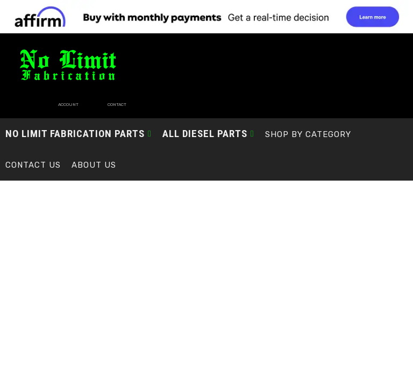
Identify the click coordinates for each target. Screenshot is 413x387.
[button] (78, 118)
